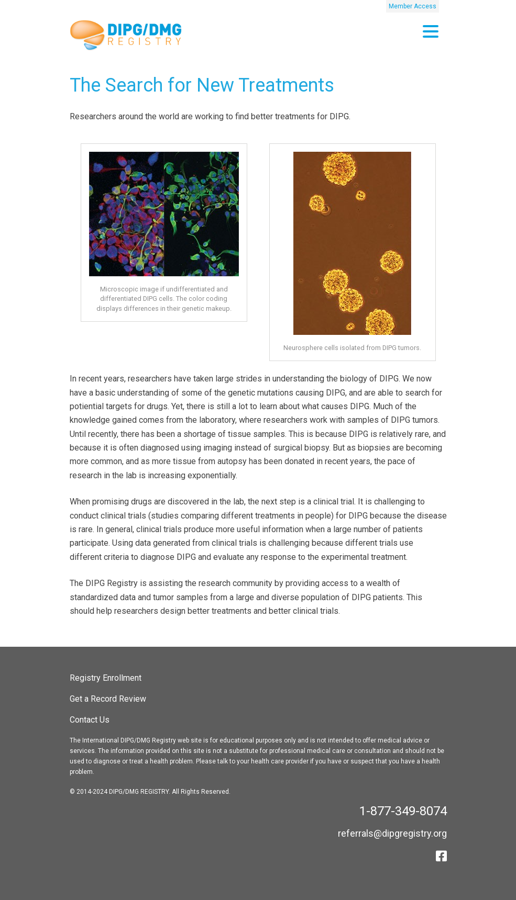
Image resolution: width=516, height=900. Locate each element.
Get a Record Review (108, 699)
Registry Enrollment (105, 678)
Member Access (412, 6)
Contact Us (89, 720)
